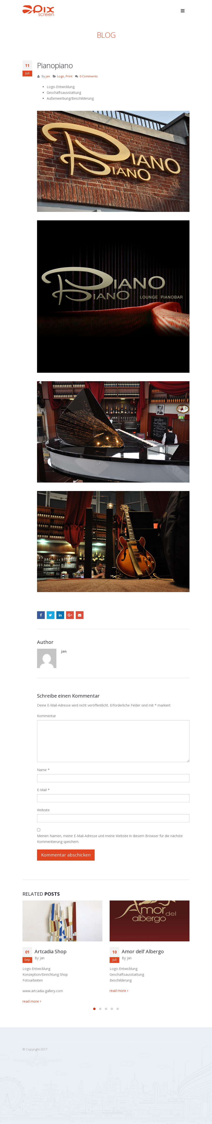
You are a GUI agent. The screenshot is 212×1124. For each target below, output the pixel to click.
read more (32, 1001)
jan (48, 76)
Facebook (41, 615)
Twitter (50, 615)
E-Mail (43, 790)
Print (69, 76)
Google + (70, 615)
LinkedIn (60, 615)
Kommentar (46, 716)
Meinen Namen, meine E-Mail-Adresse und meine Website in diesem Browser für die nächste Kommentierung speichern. (110, 839)
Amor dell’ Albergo (143, 951)
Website (43, 810)
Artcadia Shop (51, 951)
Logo (60, 76)
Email (79, 615)
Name (43, 769)
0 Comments (89, 76)
